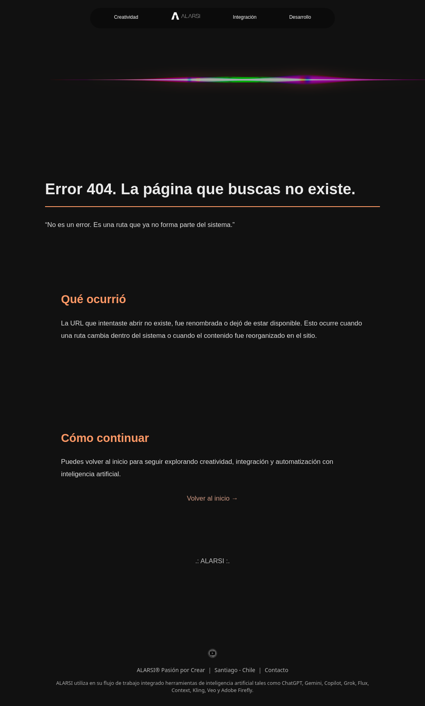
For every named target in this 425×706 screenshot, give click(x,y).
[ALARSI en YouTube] (212, 655)
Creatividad (126, 17)
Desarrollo (300, 17)
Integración (244, 17)
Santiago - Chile (234, 670)
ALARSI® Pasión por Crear (171, 670)
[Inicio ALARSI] (185, 18)
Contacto (276, 670)
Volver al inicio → (212, 498)
